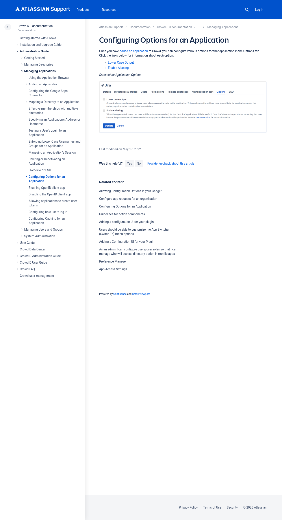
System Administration (39, 236)
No (139, 163)
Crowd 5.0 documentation (35, 26)
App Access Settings (113, 269)
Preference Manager (113, 261)
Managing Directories (38, 64)
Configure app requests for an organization (128, 198)
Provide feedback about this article (170, 163)
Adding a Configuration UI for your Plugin (126, 241)
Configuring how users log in (48, 212)
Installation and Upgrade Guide (40, 44)
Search (246, 9)
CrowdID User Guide (33, 262)
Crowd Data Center (32, 249)
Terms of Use (212, 507)
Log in (259, 9)
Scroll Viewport (141, 294)
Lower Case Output (121, 62)
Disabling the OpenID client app (50, 194)
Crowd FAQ (27, 269)
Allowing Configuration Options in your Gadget (130, 191)
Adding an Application (43, 84)
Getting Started (34, 58)
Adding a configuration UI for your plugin (126, 222)
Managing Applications (40, 71)
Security (232, 507)
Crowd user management (37, 275)
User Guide (27, 242)
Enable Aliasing (118, 68)
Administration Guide (34, 51)
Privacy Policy (188, 507)
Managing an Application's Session (52, 152)
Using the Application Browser (49, 77)
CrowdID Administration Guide (40, 256)
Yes (129, 163)
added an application (134, 51)
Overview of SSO (40, 170)
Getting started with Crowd (38, 38)
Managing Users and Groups (43, 229)
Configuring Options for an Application (125, 206)
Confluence (119, 294)
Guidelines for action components (122, 214)
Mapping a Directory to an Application (54, 102)
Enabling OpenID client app (47, 187)
